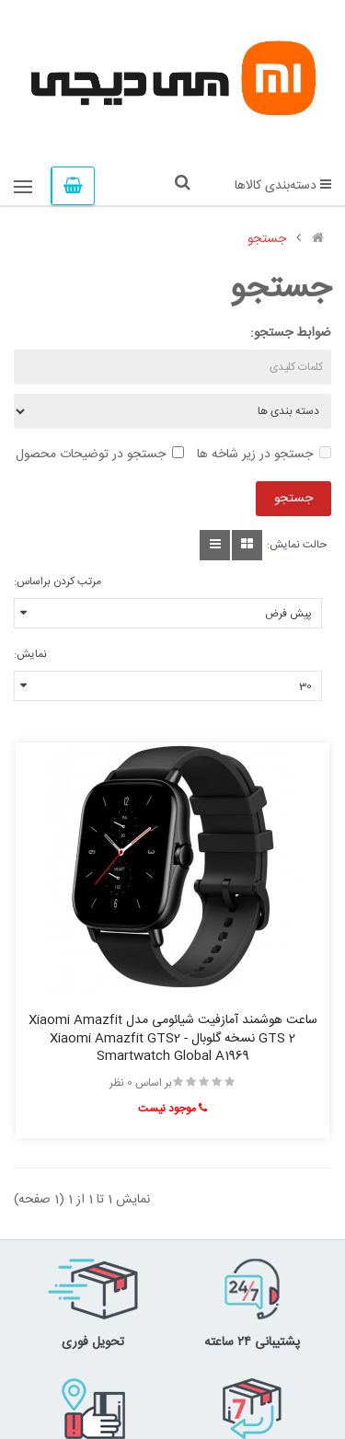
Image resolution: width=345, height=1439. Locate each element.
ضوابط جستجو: (290, 333)
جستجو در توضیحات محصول (100, 454)
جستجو (266, 239)
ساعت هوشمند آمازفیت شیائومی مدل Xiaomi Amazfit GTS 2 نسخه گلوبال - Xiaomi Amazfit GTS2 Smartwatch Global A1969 (173, 1038)
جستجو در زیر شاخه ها (264, 454)
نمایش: (30, 654)
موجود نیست (172, 1108)
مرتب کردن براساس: (57, 581)
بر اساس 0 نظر (140, 1083)
